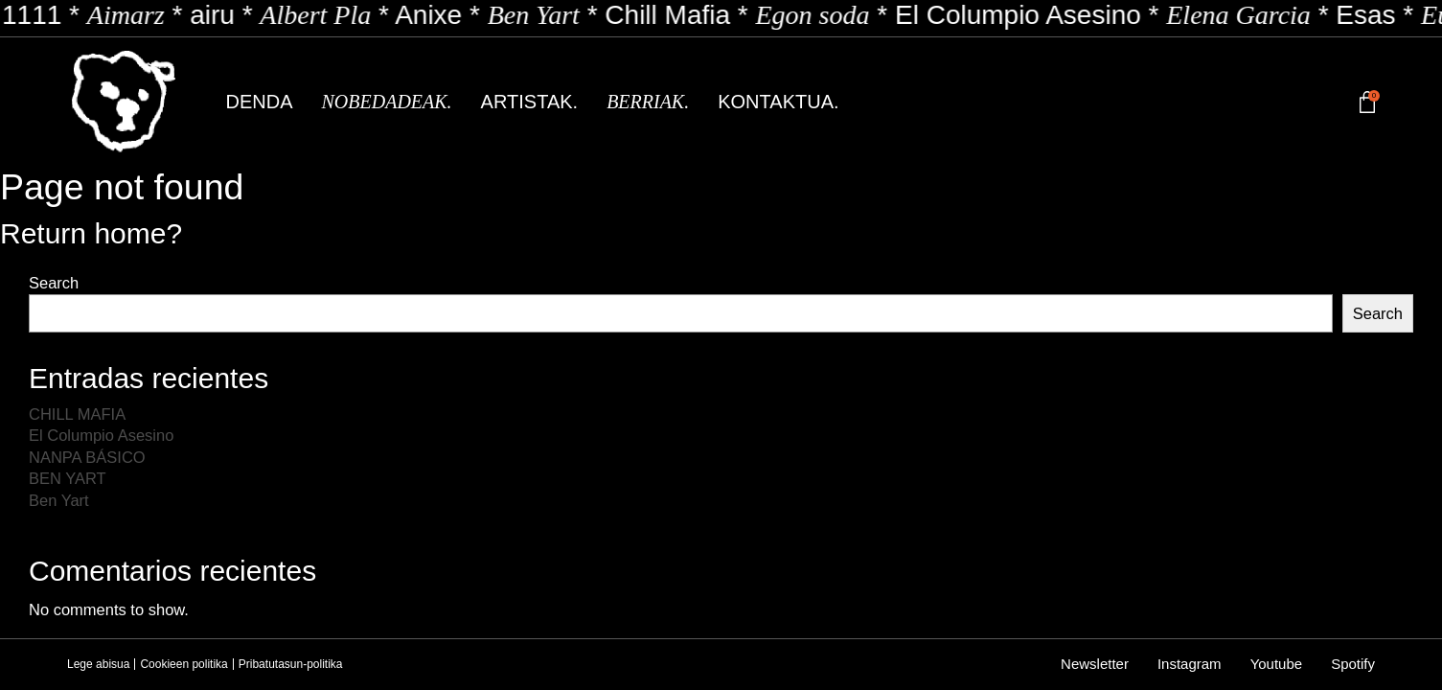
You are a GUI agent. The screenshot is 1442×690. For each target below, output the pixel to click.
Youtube (1276, 664)
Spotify (1353, 664)
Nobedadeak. (387, 101)
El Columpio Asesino (101, 435)
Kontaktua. (778, 101)
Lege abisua (98, 664)
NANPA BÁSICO (87, 457)
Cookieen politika (183, 664)
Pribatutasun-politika (291, 664)
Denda (259, 101)
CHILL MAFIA (77, 414)
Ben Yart (59, 500)
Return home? (91, 233)
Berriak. (648, 101)
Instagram (1189, 664)
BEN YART (67, 478)
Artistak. (530, 101)
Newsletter (1095, 664)
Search (54, 282)
